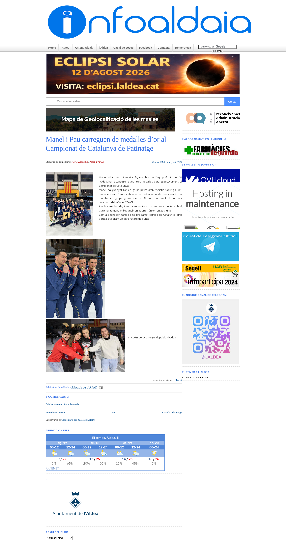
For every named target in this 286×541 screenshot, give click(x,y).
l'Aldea (103, 47)
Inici (113, 412)
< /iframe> (212, 199)
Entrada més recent (56, 412)
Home (52, 47)
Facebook (145, 47)
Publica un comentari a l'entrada (62, 404)
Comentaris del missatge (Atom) (78, 419)
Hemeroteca (183, 47)
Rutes (65, 47)
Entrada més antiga (172, 412)
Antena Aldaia (84, 47)
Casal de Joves (123, 47)
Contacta (164, 47)
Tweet (179, 380)
